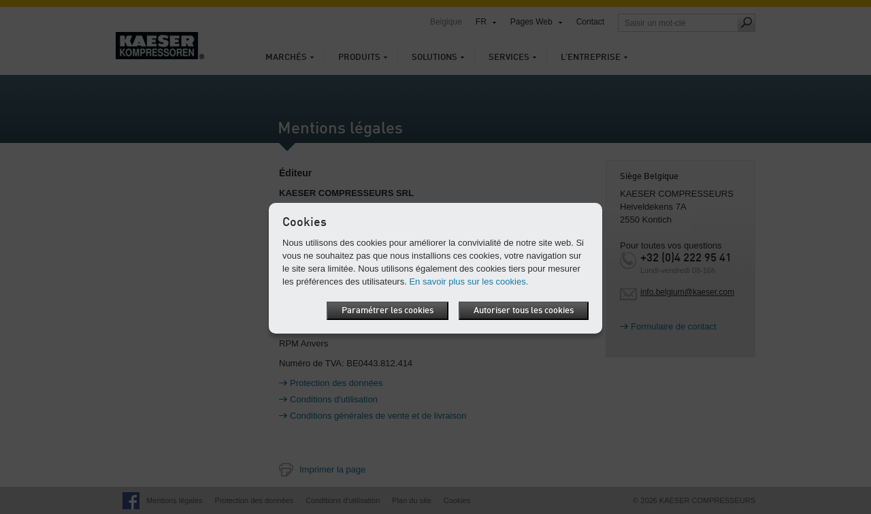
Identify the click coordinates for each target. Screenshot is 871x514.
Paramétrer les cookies (387, 310)
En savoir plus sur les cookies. (468, 281)
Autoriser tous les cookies (524, 310)
